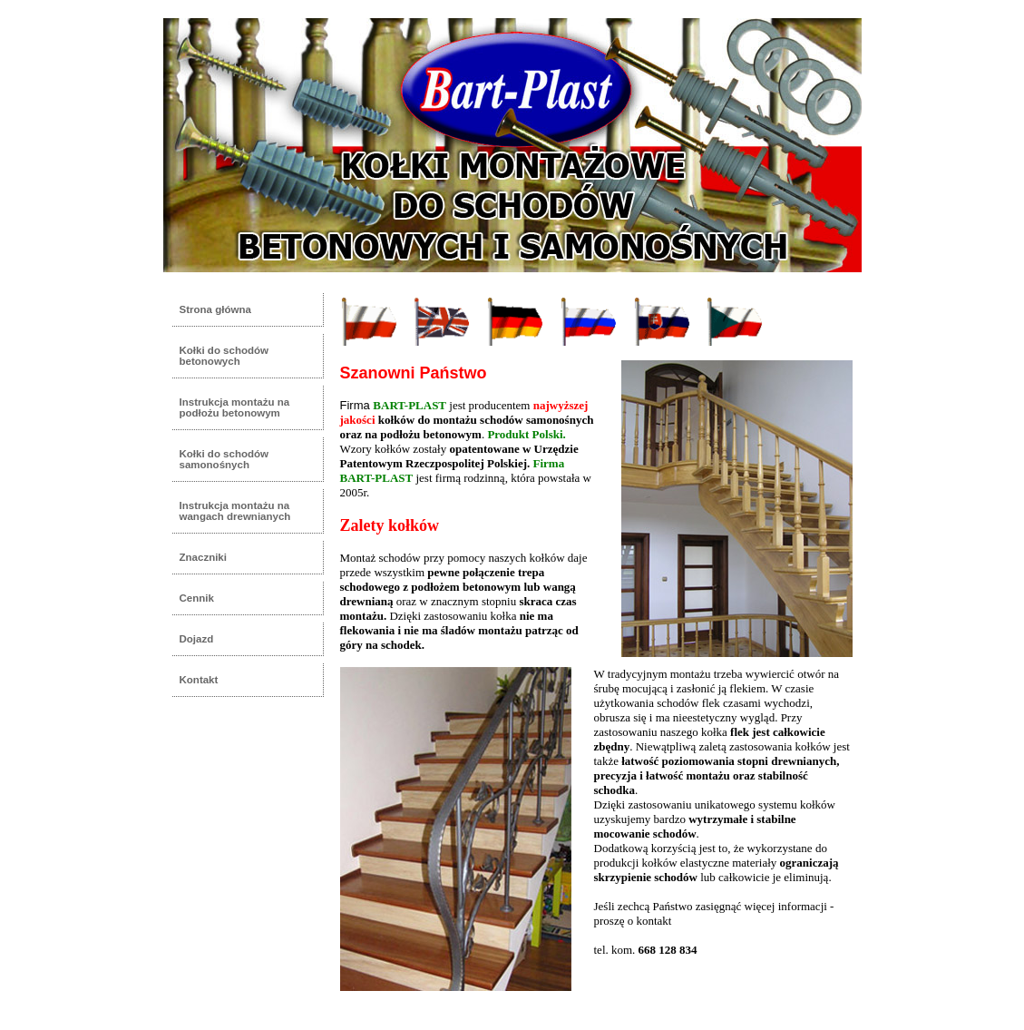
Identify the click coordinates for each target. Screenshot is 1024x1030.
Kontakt (199, 679)
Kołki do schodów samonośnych (224, 459)
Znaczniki (203, 557)
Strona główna (215, 309)
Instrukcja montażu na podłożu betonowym (235, 407)
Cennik (197, 598)
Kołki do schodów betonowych (224, 356)
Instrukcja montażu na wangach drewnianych (235, 511)
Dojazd (197, 638)
